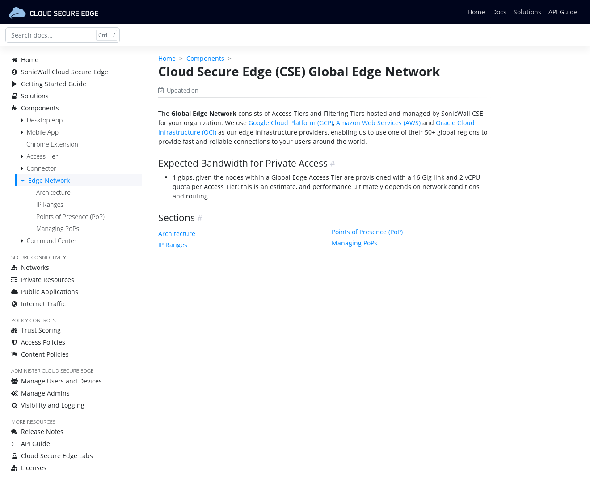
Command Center (52, 240)
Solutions (527, 12)
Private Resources (42, 279)
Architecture (53, 192)
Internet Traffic (38, 303)
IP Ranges (49, 204)
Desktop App (45, 120)
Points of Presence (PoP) (70, 216)
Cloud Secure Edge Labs (52, 455)
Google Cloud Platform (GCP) (291, 122)
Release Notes (37, 431)
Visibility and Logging (47, 405)
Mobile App (43, 132)
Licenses (28, 467)
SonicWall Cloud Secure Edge (59, 71)
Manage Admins (40, 393)
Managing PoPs (57, 228)
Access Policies (38, 342)
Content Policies (40, 354)
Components (35, 108)
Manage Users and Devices (56, 381)
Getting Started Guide (48, 84)
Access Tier (42, 156)
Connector (41, 168)
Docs (499, 12)
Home (476, 12)
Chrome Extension (52, 144)
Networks (30, 267)
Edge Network (49, 180)
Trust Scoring (36, 330)
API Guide (562, 12)
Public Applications (44, 291)
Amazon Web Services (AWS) (378, 122)
